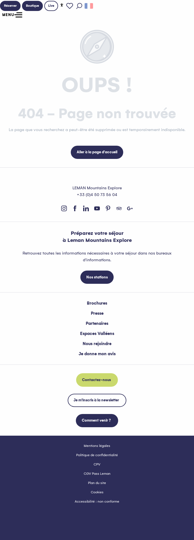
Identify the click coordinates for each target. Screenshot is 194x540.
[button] (79, 6)
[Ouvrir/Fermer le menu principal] (11, 14)
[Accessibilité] (61, 5)
